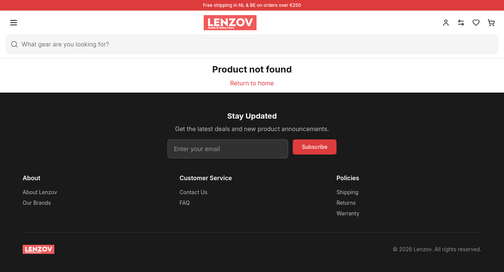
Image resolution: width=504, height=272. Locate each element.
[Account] (446, 22)
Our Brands (37, 202)
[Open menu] (13, 22)
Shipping (347, 192)
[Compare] (461, 22)
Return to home (252, 83)
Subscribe (314, 147)
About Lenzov (40, 192)
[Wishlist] (476, 22)
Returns (346, 202)
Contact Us (193, 192)
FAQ (185, 202)
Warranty (348, 213)
